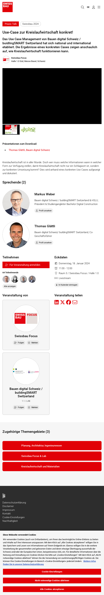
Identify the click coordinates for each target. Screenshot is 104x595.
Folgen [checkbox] (19, 343)
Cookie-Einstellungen (13, 517)
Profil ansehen (44, 211)
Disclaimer (8, 506)
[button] (11, 130)
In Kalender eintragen (67, 285)
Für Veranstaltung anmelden (22, 264)
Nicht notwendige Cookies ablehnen (52, 580)
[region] (52, 563)
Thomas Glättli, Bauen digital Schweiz (29, 150)
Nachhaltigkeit (10, 520)
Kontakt (6, 513)
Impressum (8, 510)
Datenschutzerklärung (14, 502)
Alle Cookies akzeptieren (52, 589)
